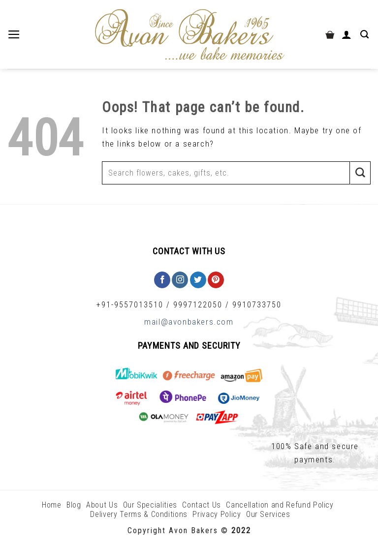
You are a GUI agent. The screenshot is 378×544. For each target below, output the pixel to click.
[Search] (365, 34)
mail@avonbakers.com (188, 322)
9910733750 (257, 304)
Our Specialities (150, 505)
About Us (102, 505)
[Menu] (15, 34)
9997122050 (197, 304)
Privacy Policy (216, 514)
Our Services (268, 514)
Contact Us (201, 505)
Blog (73, 505)
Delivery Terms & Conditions (139, 514)
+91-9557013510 (129, 304)
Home (52, 505)
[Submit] (360, 172)
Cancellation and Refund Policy (280, 505)
